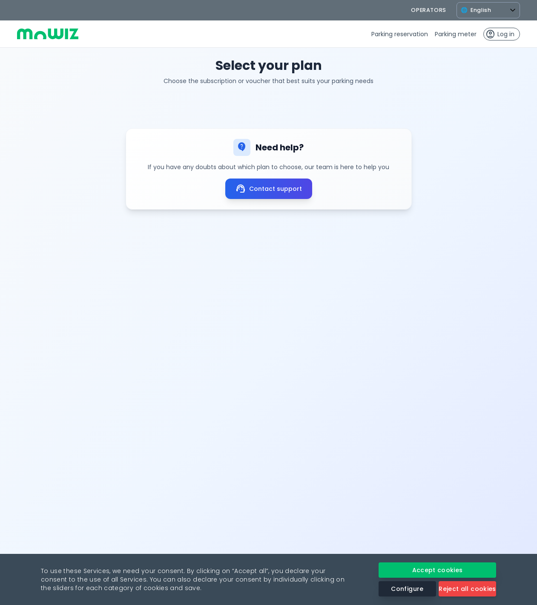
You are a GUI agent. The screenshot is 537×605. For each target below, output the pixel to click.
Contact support (268, 189)
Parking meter (456, 34)
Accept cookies (437, 570)
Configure (407, 589)
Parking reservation (399, 34)
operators (428, 10)
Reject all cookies (467, 589)
